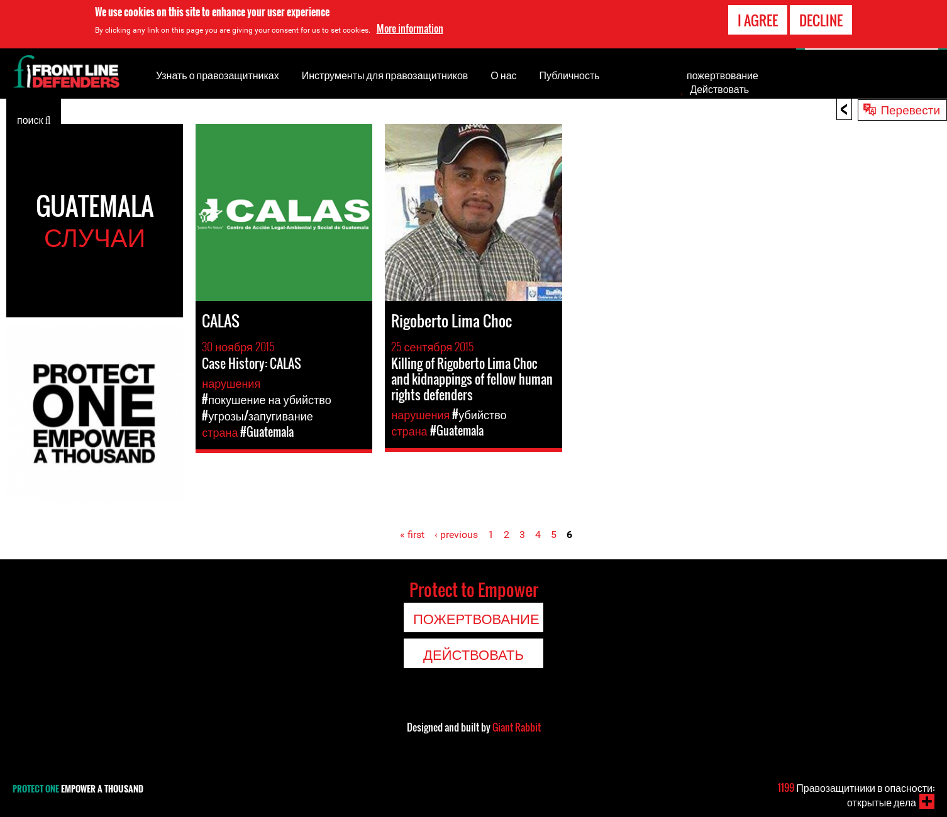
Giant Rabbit (516, 727)
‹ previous (456, 534)
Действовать (719, 88)
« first (412, 534)
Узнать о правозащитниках (217, 74)
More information (410, 28)
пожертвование (722, 75)
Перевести (910, 109)
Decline (821, 20)
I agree (758, 20)
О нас (503, 74)
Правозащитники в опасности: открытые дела (856, 794)
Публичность (570, 74)
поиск (33, 118)
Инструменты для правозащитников (385, 74)
